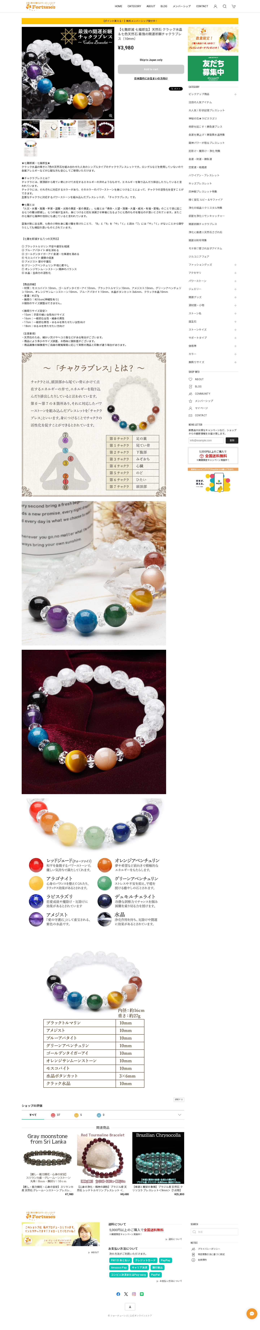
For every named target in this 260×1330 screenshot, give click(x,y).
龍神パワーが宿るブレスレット (207, 142)
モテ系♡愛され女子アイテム (205, 248)
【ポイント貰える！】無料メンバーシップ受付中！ (130, 21)
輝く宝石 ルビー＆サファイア (206, 199)
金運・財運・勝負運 (200, 159)
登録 (232, 440)
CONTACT (202, 6)
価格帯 (192, 345)
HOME (118, 6)
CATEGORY (134, 6)
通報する (179, 1099)
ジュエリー (195, 289)
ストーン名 (195, 313)
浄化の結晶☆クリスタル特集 (205, 207)
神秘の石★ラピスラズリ (203, 118)
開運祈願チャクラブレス (203, 224)
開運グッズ (195, 297)
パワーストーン (197, 280)
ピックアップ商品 (199, 94)
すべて (33, 1114)
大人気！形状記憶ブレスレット (207, 110)
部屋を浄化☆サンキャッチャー (207, 216)
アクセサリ (195, 272)
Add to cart (151, 69)
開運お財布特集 (198, 240)
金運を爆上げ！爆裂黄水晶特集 (207, 134)
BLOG (164, 6)
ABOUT (151, 6)
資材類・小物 (196, 305)
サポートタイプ (198, 337)
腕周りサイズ (196, 362)
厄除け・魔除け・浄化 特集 (204, 151)
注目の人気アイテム (200, 102)
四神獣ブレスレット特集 (203, 191)
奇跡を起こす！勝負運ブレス (205, 126)
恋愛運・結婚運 (198, 167)
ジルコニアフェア (199, 256)
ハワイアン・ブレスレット (204, 175)
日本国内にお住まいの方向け (151, 78)
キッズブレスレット (200, 183)
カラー (192, 354)
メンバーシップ (182, 6)
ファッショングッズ (200, 264)
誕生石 (192, 321)
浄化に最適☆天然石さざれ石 (205, 232)
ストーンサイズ (198, 329)
